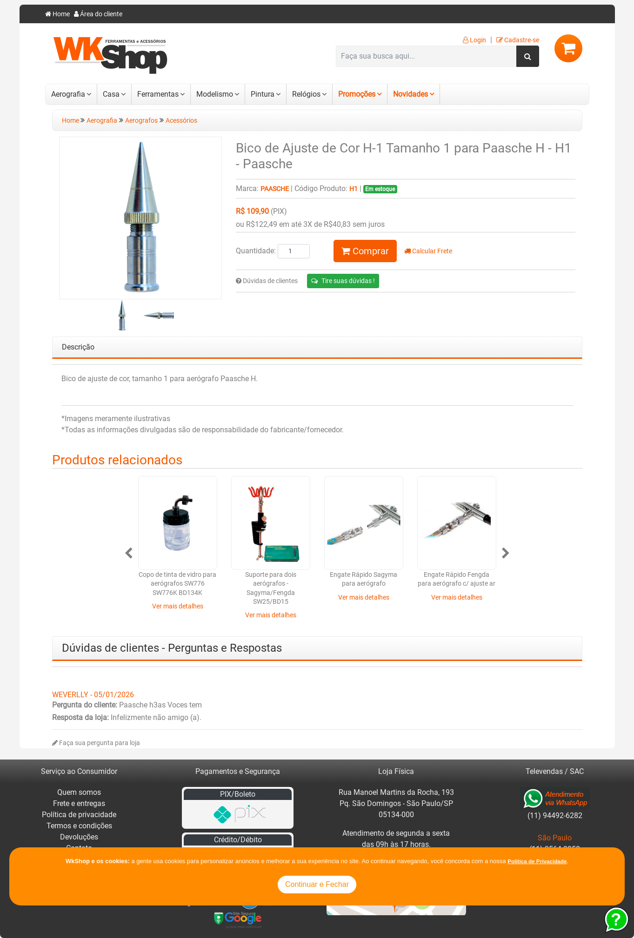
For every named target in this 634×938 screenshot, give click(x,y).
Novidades (410, 94)
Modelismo (214, 94)
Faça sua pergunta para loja (96, 743)
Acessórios (181, 121)
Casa (111, 94)
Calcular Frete (428, 251)
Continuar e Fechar (317, 884)
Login (474, 40)
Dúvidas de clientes (267, 281)
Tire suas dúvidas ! (343, 280)
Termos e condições (79, 825)
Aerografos (141, 121)
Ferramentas (158, 94)
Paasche (274, 189)
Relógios (306, 94)
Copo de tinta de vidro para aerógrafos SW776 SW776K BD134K (177, 584)
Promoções (356, 94)
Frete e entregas (79, 803)
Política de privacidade (79, 814)
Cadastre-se (517, 40)
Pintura (262, 94)
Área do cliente (98, 14)
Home (57, 14)
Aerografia (68, 94)
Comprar (365, 251)
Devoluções (79, 836)
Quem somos (79, 792)
